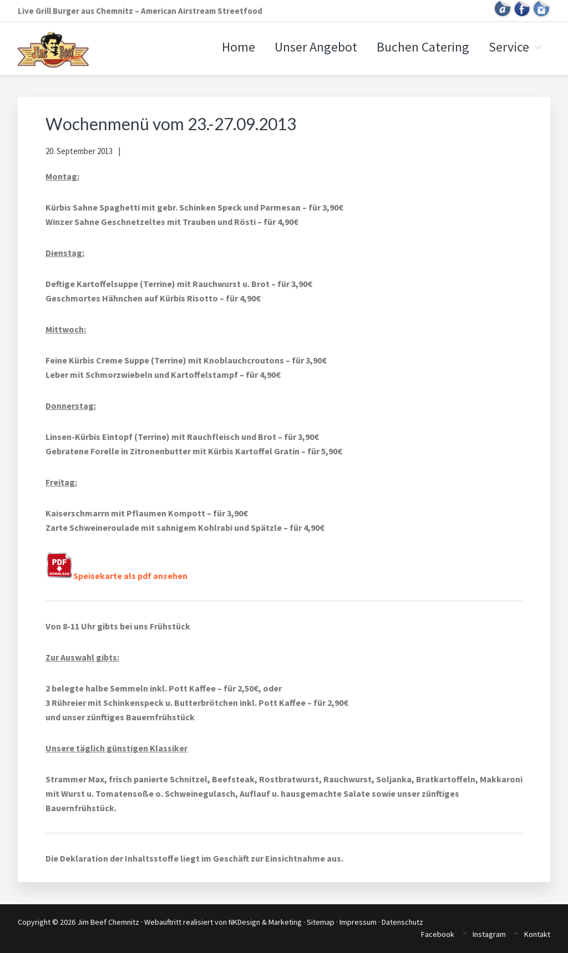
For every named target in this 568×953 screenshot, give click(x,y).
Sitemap (320, 922)
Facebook (437, 934)
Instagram (489, 934)
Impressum (358, 922)
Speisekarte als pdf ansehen (116, 575)
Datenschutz (402, 922)
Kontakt (537, 934)
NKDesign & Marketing (265, 922)
